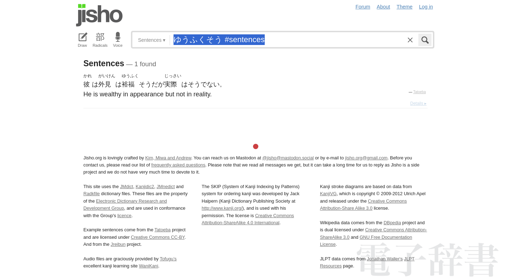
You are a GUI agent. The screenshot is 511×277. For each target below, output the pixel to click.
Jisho (99, 15)
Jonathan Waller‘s (385, 258)
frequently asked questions (178, 165)
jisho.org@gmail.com (366, 157)
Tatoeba (419, 92)
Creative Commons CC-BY (158, 237)
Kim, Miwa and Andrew (168, 157)
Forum (363, 7)
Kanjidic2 (145, 186)
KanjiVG (328, 193)
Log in (426, 7)
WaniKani (148, 265)
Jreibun (118, 244)
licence (124, 215)
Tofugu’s (168, 258)
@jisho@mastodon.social (288, 157)
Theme (405, 7)
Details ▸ (418, 103)
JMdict (126, 186)
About (383, 7)
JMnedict (165, 186)
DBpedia (392, 222)
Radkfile (91, 193)
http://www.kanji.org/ (222, 208)
